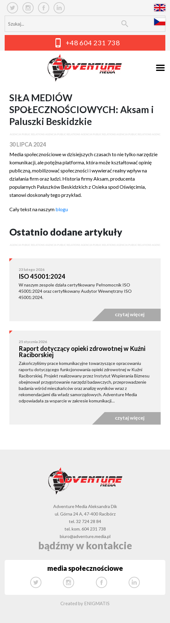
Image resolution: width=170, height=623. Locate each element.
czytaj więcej (129, 314)
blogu (61, 209)
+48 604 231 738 (93, 42)
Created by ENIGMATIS (85, 603)
